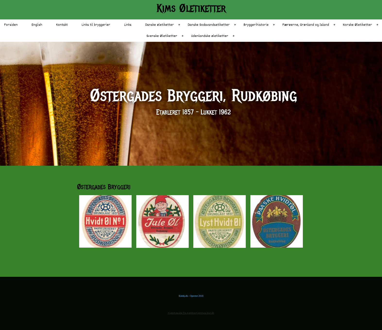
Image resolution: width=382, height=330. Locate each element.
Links (127, 25)
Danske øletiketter (159, 25)
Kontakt (62, 25)
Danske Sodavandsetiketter (209, 25)
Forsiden (11, 25)
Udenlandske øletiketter (209, 36)
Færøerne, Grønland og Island (305, 25)
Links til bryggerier (96, 25)
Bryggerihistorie (256, 25)
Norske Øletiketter (357, 25)
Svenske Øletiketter (161, 36)
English (37, 25)
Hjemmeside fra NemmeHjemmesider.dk (191, 313)
